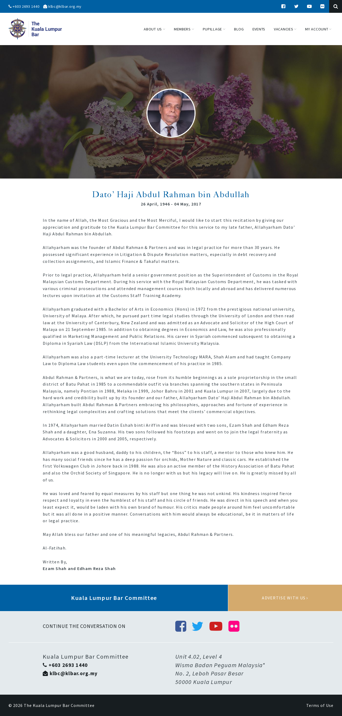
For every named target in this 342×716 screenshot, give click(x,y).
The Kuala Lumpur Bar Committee (59, 705)
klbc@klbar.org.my (62, 6)
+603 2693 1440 (24, 6)
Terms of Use (319, 705)
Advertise (285, 598)
